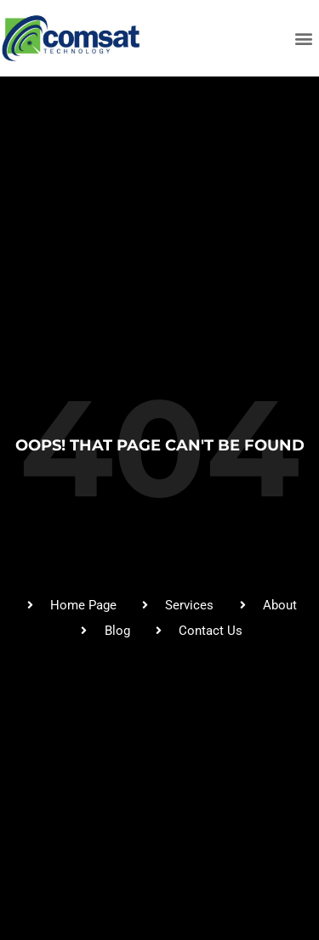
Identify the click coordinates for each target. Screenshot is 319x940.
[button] (304, 39)
